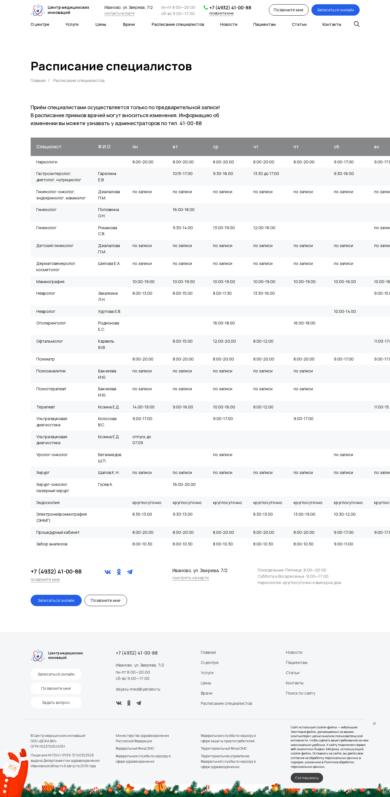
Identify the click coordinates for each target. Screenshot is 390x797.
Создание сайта (229, 762)
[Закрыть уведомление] (374, 723)
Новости (224, 652)
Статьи (223, 672)
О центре (157, 662)
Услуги (154, 672)
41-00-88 (191, 123)
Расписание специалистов (173, 703)
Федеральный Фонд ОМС (99, 749)
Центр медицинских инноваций (50, 10)
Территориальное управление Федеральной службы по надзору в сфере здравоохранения (175, 762)
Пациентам (227, 662)
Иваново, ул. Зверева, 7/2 (104, 665)
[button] (87, 599)
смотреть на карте (109, 13)
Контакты (225, 683)
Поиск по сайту (230, 693)
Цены (153, 683)
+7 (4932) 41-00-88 (203, 7)
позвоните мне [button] (194, 12)
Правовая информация (234, 736)
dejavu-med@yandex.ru (102, 689)
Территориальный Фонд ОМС (171, 749)
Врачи (154, 693)
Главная (38, 80)
